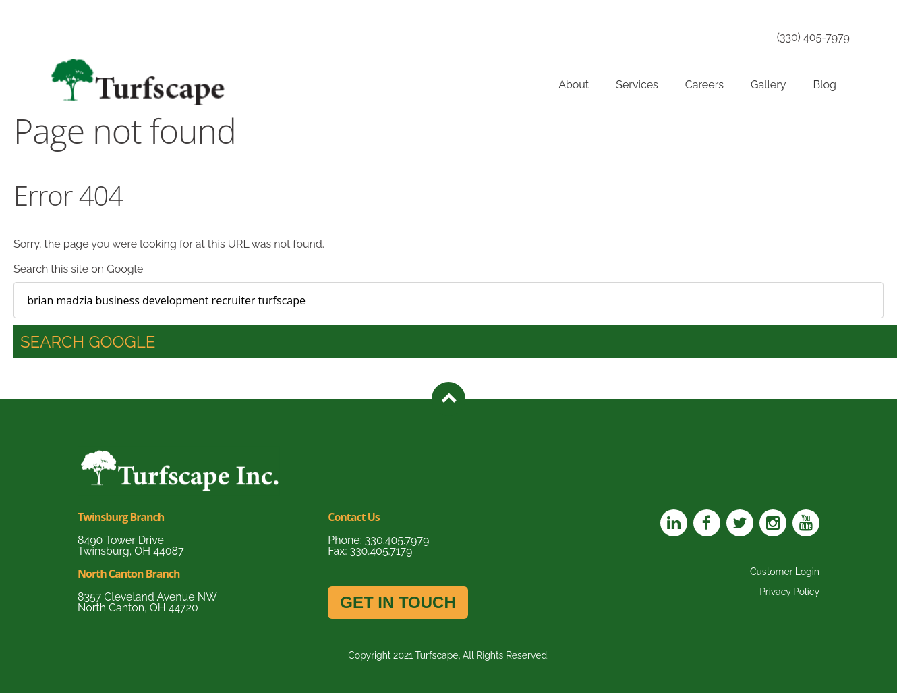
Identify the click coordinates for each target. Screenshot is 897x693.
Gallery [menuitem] (768, 84)
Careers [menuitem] (704, 84)
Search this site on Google (78, 268)
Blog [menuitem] (824, 84)
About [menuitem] (573, 84)
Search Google (87, 342)
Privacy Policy (789, 591)
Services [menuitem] (637, 84)
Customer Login (784, 571)
